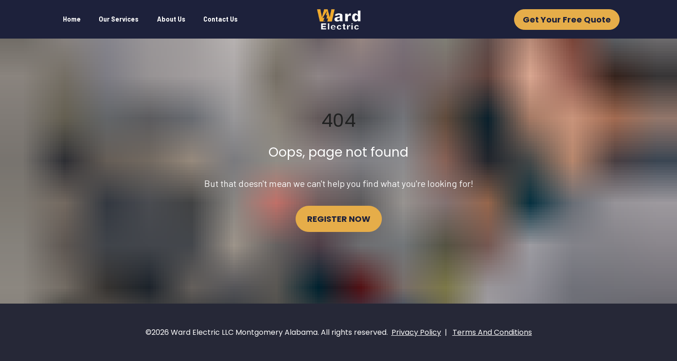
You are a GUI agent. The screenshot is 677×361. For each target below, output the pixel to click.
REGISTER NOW (338, 219)
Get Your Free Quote (567, 19)
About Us (171, 19)
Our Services (119, 19)
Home (72, 19)
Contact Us (220, 19)
